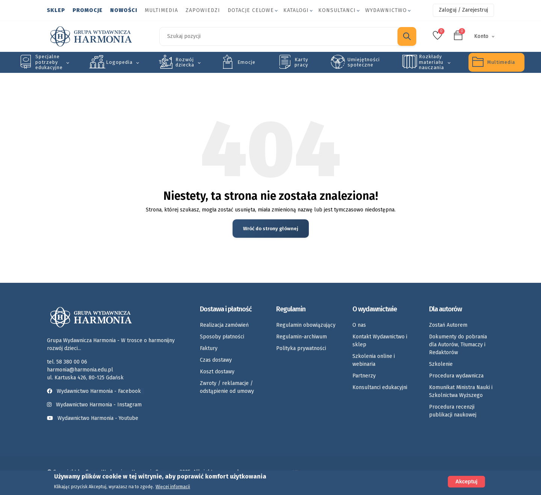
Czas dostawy (216, 360)
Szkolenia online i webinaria (373, 360)
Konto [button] (481, 36)
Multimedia (161, 10)
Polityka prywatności (301, 348)
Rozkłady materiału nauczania (431, 62)
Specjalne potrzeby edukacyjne (49, 62)
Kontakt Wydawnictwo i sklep (379, 341)
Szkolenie (441, 364)
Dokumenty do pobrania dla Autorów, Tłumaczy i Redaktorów (458, 345)
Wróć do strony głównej (270, 228)
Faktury (209, 348)
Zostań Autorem (448, 325)
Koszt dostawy (217, 371)
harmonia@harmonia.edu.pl (80, 370)
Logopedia (119, 62)
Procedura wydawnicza (456, 376)
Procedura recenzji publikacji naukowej (452, 411)
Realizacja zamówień (224, 325)
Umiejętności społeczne (364, 62)
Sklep (56, 10)
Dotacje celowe (251, 10)
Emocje (246, 62)
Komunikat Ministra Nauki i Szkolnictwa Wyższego (461, 391)
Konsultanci (337, 10)
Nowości (123, 10)
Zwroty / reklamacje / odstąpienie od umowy (227, 387)
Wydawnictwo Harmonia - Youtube (97, 418)
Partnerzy (364, 376)
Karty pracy (301, 62)
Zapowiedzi (203, 10)
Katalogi (296, 10)
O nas (359, 325)
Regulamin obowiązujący (305, 325)
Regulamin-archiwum (301, 337)
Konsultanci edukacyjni (379, 387)
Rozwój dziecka (184, 62)
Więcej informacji (173, 487)
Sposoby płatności (222, 337)
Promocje (88, 10)
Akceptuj (466, 482)
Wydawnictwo (386, 10)
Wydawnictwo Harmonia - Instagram (99, 404)
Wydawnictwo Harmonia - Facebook (95, 391)
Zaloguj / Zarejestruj (463, 10)
